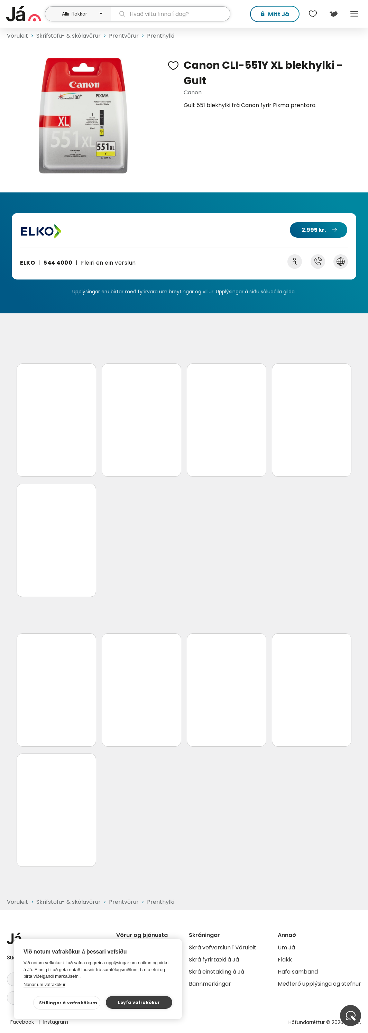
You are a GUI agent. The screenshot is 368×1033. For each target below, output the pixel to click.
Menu (354, 13)
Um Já (286, 947)
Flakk (285, 960)
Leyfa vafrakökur (139, 1002)
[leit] (170, 14)
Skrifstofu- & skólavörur (68, 36)
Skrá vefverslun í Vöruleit (222, 947)
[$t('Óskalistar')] (312, 13)
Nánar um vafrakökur (44, 984)
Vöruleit (17, 36)
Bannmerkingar (210, 984)
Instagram (55, 1021)
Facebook (22, 1021)
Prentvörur (124, 36)
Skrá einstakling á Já (216, 972)
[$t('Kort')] (333, 13)
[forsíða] (24, 13)
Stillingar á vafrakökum (68, 1003)
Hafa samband (298, 972)
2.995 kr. (314, 230)
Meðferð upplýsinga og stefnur (319, 984)
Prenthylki (160, 36)
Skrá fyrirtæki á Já (214, 960)
